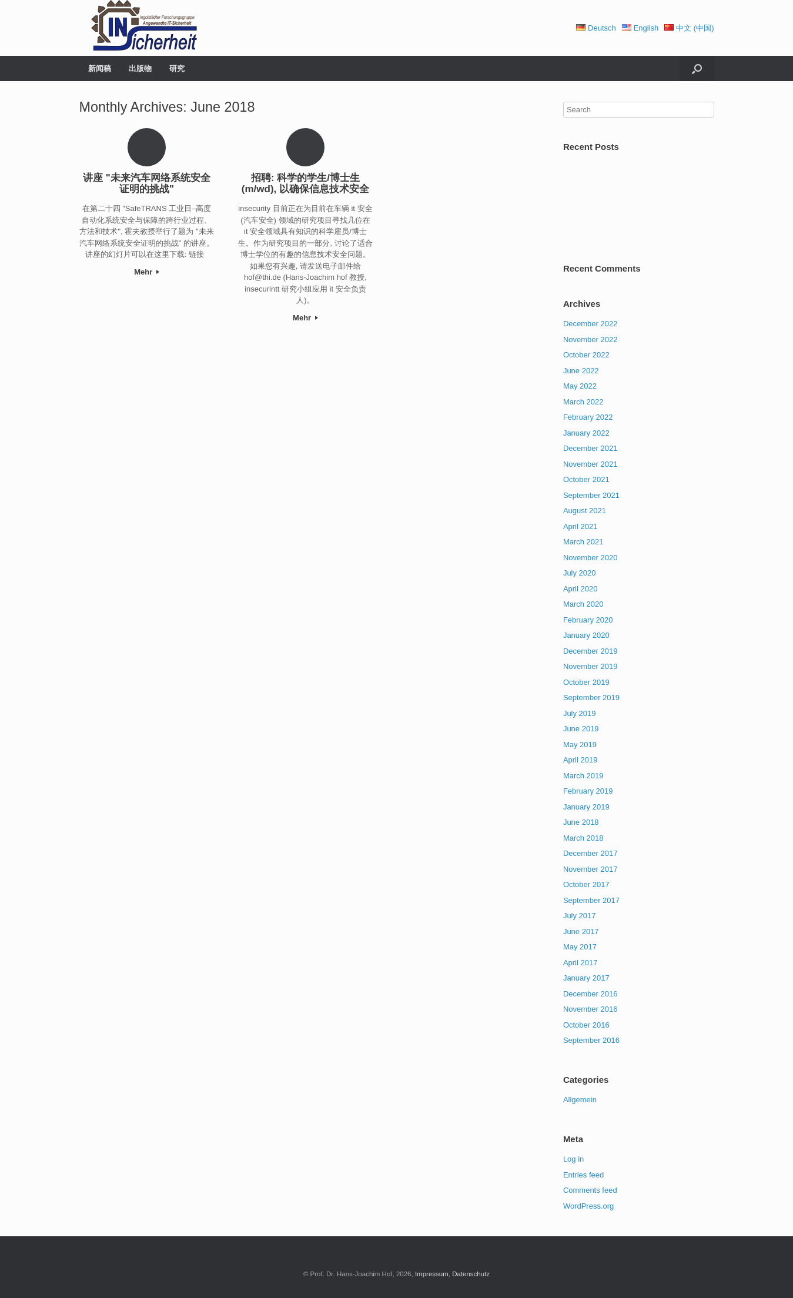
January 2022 (586, 433)
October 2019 (586, 682)
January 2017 (586, 978)
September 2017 (591, 900)
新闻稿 (99, 68)
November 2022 (590, 339)
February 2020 (588, 619)
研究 (177, 68)
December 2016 (590, 993)
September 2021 (591, 495)
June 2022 (581, 370)
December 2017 (590, 853)
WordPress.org (588, 1206)
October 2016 (586, 1025)
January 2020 (586, 635)
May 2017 (580, 946)
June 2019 (581, 728)
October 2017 (586, 884)
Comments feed (590, 1190)
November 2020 (590, 557)
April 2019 (580, 759)
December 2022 (590, 323)
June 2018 (581, 822)
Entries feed (583, 1174)
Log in (573, 1159)
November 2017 (590, 869)
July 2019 (579, 713)
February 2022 (588, 417)
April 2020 (580, 588)
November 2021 (590, 464)
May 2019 (580, 744)
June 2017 (581, 931)
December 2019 (590, 651)
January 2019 (586, 806)
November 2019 (590, 666)
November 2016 (590, 1009)
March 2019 (583, 775)
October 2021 (586, 479)
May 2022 (580, 386)
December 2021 (590, 448)
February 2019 (588, 791)
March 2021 (583, 541)
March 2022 (583, 401)
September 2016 (591, 1040)
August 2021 (584, 510)
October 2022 (586, 354)
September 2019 (591, 697)
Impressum (432, 1273)
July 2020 (579, 572)
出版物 (140, 68)
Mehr (146, 271)
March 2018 (583, 838)
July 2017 (579, 915)
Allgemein (580, 1099)
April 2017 (580, 962)
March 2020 (583, 604)
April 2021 (580, 526)
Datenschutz (471, 1273)
